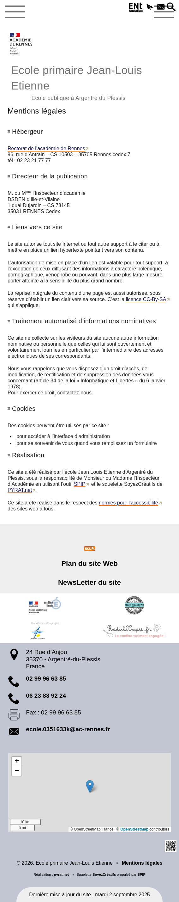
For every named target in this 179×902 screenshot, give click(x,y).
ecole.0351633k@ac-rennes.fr (68, 729)
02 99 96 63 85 (46, 678)
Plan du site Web (89, 563)
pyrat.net (61, 874)
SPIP (79, 484)
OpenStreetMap (134, 829)
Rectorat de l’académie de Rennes (46, 148)
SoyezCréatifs (104, 874)
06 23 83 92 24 (46, 695)
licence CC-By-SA (146, 299)
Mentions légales (142, 863)
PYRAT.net (20, 490)
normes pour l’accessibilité (128, 502)
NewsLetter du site (89, 582)
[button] (150, 7)
